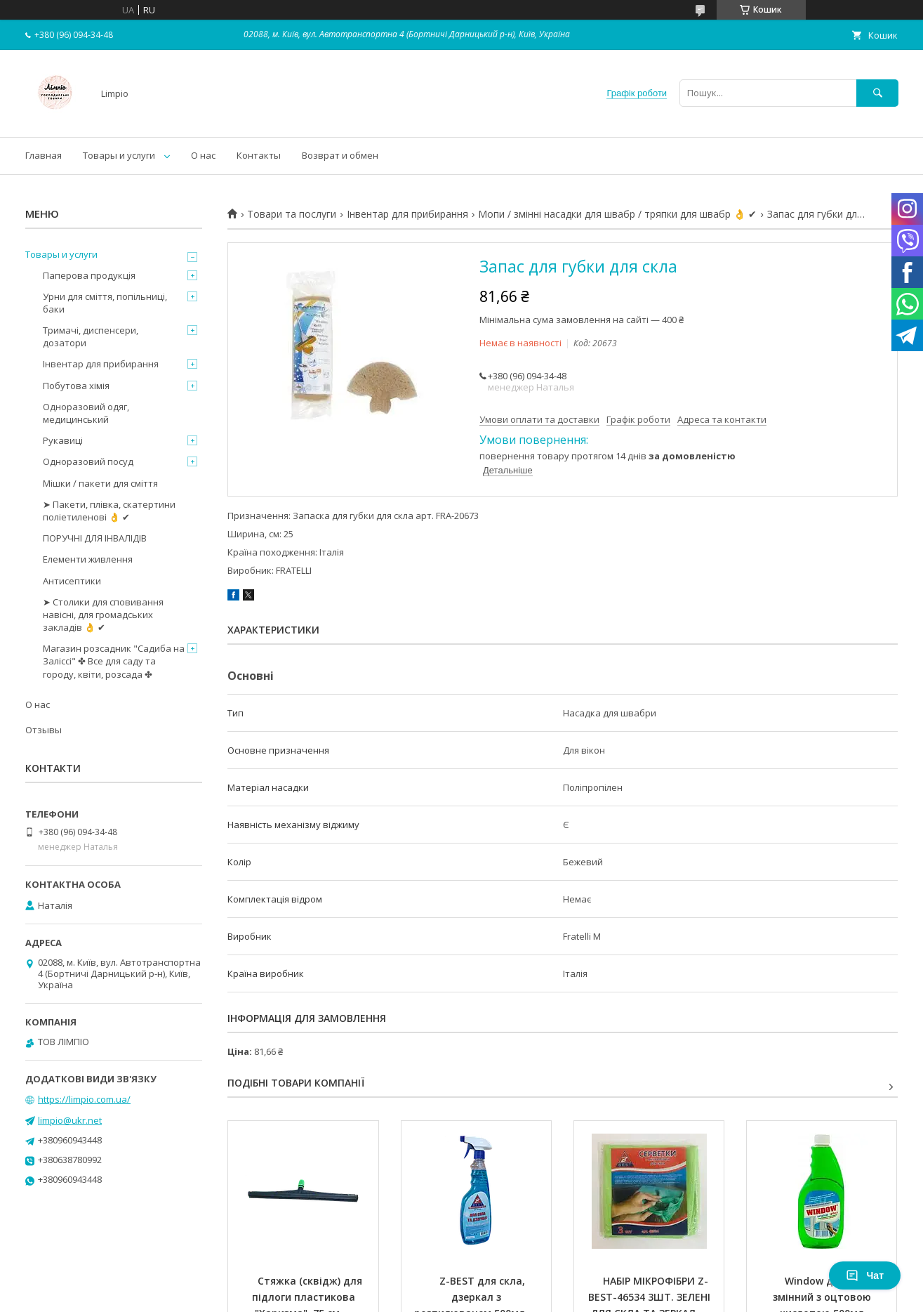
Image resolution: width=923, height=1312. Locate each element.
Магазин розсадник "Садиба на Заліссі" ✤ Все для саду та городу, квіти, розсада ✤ (114, 661)
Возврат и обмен (340, 155)
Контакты (259, 155)
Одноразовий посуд (88, 461)
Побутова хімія (76, 385)
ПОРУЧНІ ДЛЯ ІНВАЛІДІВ (95, 538)
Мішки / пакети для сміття (100, 483)
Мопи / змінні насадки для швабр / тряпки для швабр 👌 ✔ (617, 214)
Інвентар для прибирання (407, 214)
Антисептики (72, 581)
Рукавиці (63, 440)
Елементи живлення (88, 559)
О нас (203, 155)
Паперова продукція (89, 275)
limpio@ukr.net (70, 1120)
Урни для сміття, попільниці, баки (105, 302)
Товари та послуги (291, 214)
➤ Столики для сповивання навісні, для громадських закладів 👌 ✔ (103, 615)
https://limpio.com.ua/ (84, 1099)
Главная (43, 155)
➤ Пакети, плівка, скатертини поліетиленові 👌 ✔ (109, 510)
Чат (865, 1275)
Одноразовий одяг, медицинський (86, 413)
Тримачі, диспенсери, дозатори (90, 336)
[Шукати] (877, 93)
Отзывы (43, 729)
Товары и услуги (119, 155)
